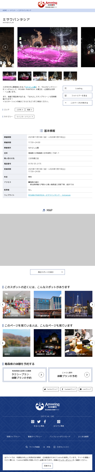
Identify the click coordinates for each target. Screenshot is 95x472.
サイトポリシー (56, 465)
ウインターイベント (25, 117)
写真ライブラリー (13, 436)
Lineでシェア (85, 389)
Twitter (39, 421)
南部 (29, 110)
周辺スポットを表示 (50, 272)
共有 (46, 447)
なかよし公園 (30, 87)
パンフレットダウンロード (60, 436)
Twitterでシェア (51, 389)
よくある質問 (83, 436)
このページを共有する (76, 103)
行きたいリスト (61, 447)
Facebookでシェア (69, 389)
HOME (5, 10)
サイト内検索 (33, 447)
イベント (12, 10)
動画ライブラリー (35, 436)
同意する (47, 466)
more (23, 372)
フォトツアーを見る (76, 95)
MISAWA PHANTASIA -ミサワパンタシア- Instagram (49, 195)
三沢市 (20, 110)
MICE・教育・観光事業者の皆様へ (33, 465)
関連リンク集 (70, 465)
